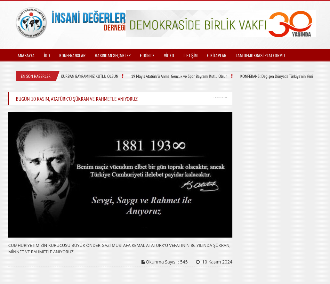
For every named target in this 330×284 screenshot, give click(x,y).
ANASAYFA (26, 55)
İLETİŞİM (190, 55)
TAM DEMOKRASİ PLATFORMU (260, 55)
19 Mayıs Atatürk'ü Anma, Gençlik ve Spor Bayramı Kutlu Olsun (179, 76)
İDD (47, 55)
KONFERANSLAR (72, 55)
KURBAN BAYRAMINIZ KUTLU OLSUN (89, 76)
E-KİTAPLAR (216, 55)
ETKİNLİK (147, 55)
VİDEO (169, 55)
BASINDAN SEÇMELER (113, 55)
